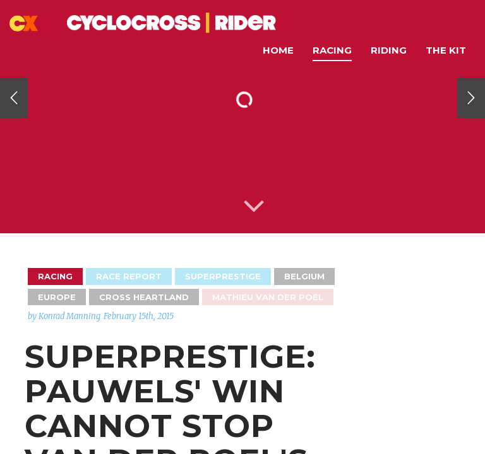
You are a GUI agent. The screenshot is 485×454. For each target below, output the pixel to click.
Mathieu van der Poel (267, 297)
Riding (389, 50)
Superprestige (223, 276)
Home (278, 50)
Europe (57, 297)
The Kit (446, 50)
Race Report (129, 276)
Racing (332, 50)
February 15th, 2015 (139, 316)
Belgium (304, 276)
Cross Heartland (144, 297)
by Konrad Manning (64, 316)
